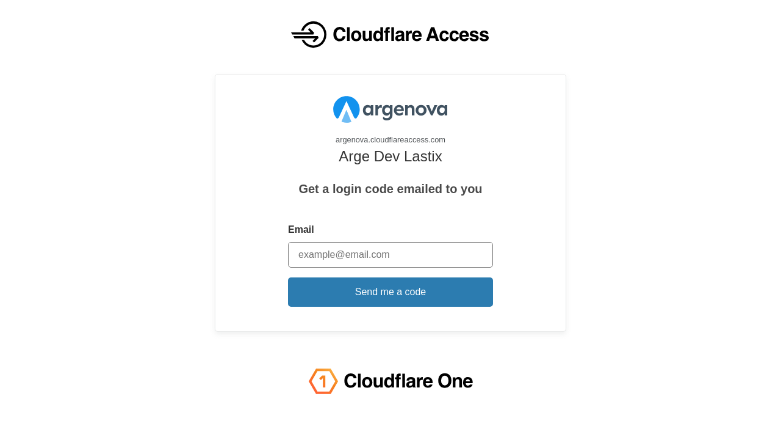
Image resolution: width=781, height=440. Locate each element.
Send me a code (390, 292)
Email (301, 229)
